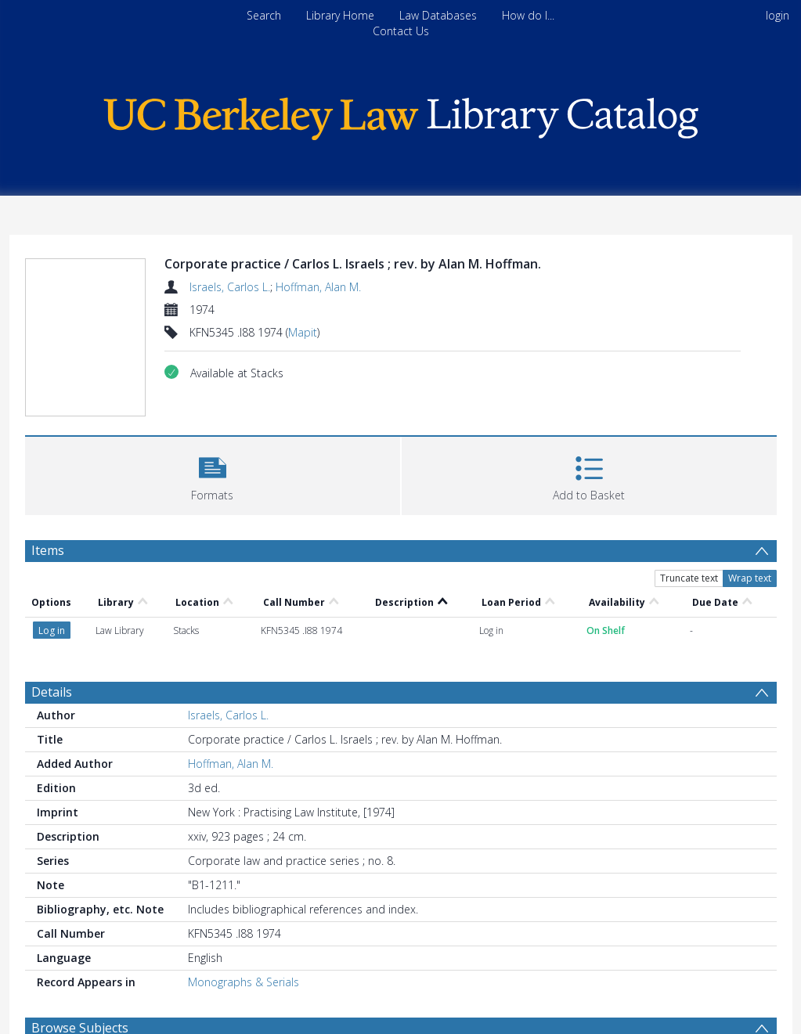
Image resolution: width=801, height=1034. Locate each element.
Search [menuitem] (264, 15)
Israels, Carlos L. (229, 286)
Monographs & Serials (243, 982)
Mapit (302, 332)
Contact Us (401, 30)
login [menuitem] (777, 15)
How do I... (528, 15)
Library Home (340, 15)
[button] (212, 474)
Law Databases (438, 15)
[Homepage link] (400, 114)
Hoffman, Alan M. (318, 286)
